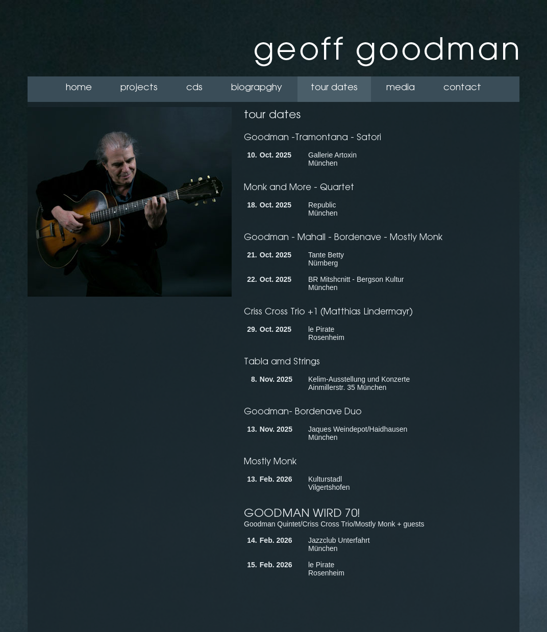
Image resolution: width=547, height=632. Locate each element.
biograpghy (256, 87)
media (400, 87)
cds (194, 87)
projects (139, 87)
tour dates (334, 87)
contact (462, 87)
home (79, 87)
